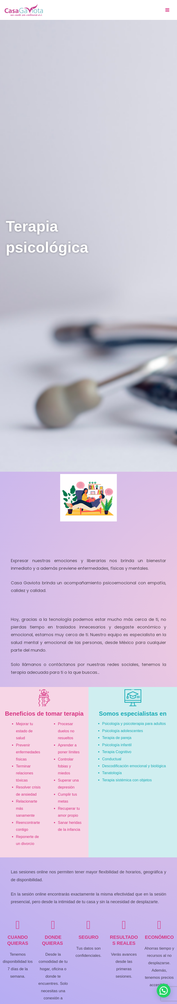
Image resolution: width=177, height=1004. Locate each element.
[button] (164, 991)
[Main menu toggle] (167, 10)
